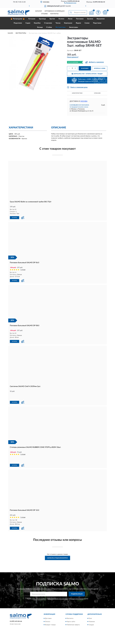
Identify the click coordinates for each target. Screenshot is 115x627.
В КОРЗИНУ (85, 68)
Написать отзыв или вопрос (57, 543)
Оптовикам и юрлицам (54, 11)
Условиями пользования (76, 584)
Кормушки (68, 23)
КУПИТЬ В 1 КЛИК (99, 68)
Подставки (97, 23)
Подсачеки (18, 23)
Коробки (37, 23)
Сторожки (48, 23)
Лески (70, 19)
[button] (70, 2)
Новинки (92, 607)
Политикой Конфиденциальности (58, 584)
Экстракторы (60, 27)
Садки (28, 23)
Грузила (90, 19)
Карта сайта (71, 607)
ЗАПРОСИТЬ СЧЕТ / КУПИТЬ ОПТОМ (87, 73)
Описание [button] (97, 93)
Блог (90, 603)
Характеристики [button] (77, 93)
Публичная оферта (73, 610)
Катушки (31, 19)
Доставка (48, 603)
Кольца (40, 27)
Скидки (91, 610)
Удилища (42, 19)
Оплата (47, 607)
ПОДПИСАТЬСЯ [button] (76, 579)
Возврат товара (50, 610)
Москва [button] (83, 101)
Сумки (87, 23)
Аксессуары (73, 27)
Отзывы (44, 14)
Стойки (49, 27)
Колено (61, 19)
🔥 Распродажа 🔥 (17, 19)
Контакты (54, 14)
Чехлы (58, 23)
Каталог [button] (38, 11)
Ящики (78, 23)
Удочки (52, 19)
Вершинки (101, 19)
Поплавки (80, 19)
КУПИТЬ (14, 217)
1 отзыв (22, 269)
